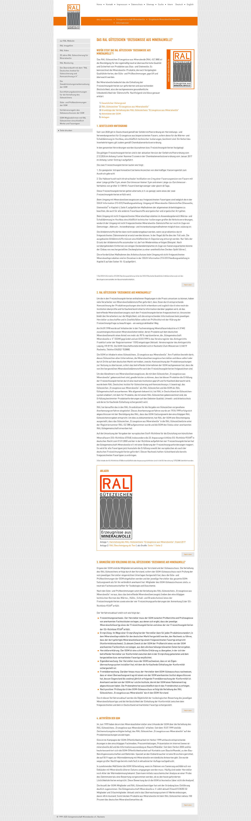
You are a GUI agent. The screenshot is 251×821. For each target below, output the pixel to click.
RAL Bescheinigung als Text (122, 545)
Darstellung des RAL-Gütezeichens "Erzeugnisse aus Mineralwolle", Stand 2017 (147, 541)
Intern (170, 4)
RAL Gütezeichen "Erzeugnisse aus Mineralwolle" (125, 106)
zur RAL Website (67, 41)
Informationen (122, 23)
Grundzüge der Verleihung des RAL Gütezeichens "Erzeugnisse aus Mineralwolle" (140, 110)
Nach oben (188, 285)
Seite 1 (151, 545)
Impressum (122, 4)
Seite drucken (66, 130)
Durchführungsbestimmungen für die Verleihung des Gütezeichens (73, 95)
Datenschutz (136, 4)
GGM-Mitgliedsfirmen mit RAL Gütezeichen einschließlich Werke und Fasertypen (73, 121)
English (190, 4)
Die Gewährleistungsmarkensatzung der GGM (74, 84)
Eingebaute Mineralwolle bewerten (164, 19)
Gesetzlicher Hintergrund (113, 103)
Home (99, 4)
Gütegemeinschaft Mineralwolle (130, 19)
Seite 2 (158, 545)
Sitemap (150, 4)
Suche (161, 4)
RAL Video (64, 50)
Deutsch (179, 4)
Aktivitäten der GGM (111, 113)
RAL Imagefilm (66, 45)
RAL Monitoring (66, 63)
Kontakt (109, 4)
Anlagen (105, 117)
